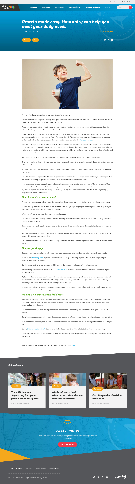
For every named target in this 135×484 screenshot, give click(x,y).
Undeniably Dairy (37, 258)
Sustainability (74, 7)
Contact (95, 2)
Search (130, 7)
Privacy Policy (42, 478)
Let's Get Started (67, 444)
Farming (33, 7)
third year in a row (86, 140)
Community (59, 7)
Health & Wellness (93, 7)
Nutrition (27, 40)
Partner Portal (126, 2)
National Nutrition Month (36, 329)
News (35, 40)
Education (46, 7)
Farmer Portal (114, 2)
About (87, 2)
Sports (107, 7)
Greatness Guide (61, 270)
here (73, 345)
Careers (103, 2)
